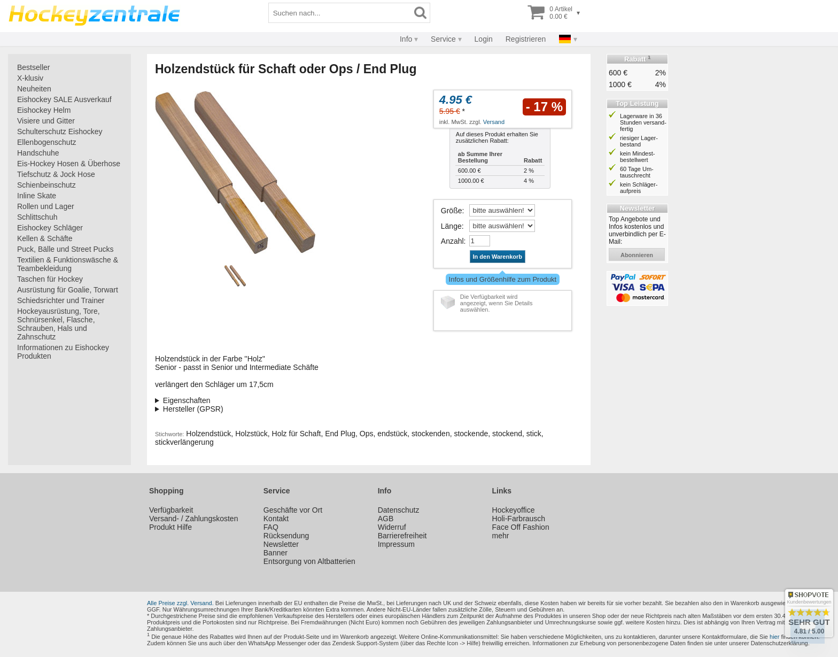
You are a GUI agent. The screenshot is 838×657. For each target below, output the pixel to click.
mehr (500, 535)
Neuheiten (34, 88)
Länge (451, 226)
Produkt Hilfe (170, 527)
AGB (386, 518)
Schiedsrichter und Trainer (60, 300)
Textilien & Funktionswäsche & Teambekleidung (67, 264)
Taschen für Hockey (50, 279)
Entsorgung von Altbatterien (309, 561)
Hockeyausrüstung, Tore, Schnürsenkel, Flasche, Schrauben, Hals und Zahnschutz (58, 324)
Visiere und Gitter (46, 121)
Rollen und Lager (45, 206)
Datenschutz (399, 510)
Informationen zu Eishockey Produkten (63, 351)
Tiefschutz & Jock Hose (56, 174)
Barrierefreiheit (402, 535)
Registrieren (526, 39)
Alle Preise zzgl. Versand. (180, 603)
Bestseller (33, 67)
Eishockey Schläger (50, 227)
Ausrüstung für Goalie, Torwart (67, 289)
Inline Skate (36, 195)
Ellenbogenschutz (46, 142)
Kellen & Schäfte (45, 238)
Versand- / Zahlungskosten (193, 518)
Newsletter (281, 544)
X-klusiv (30, 78)
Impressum (396, 544)
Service (443, 39)
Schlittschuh (37, 217)
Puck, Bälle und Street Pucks (65, 249)
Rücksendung (286, 535)
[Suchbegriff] (340, 12)
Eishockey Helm (44, 110)
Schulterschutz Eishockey (60, 131)
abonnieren (636, 255)
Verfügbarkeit (171, 510)
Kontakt (276, 518)
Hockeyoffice (513, 510)
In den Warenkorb (498, 256)
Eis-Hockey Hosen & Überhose (68, 163)
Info (406, 39)
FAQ (270, 527)
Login (484, 39)
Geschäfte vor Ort (292, 510)
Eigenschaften (187, 400)
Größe (451, 210)
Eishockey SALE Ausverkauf (64, 99)
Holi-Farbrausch (519, 518)
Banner (275, 552)
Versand (494, 122)
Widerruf (392, 527)
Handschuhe (38, 153)
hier (774, 636)
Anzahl (452, 241)
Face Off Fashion (520, 527)
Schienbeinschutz (46, 185)
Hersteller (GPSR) (193, 409)
